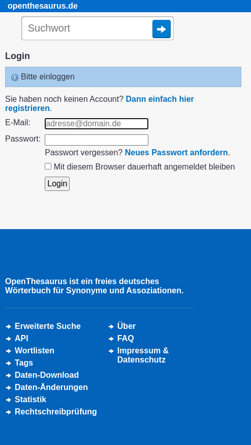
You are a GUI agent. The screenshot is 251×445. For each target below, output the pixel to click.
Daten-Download (47, 375)
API (21, 338)
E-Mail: (17, 122)
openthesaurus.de (43, 6)
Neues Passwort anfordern (176, 152)
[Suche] (97, 29)
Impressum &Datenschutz (143, 355)
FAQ (125, 338)
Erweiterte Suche (48, 326)
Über (126, 326)
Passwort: (23, 138)
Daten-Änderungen (51, 387)
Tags (24, 362)
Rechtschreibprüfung (56, 411)
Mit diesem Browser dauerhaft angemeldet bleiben (144, 166)
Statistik (30, 399)
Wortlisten (34, 350)
